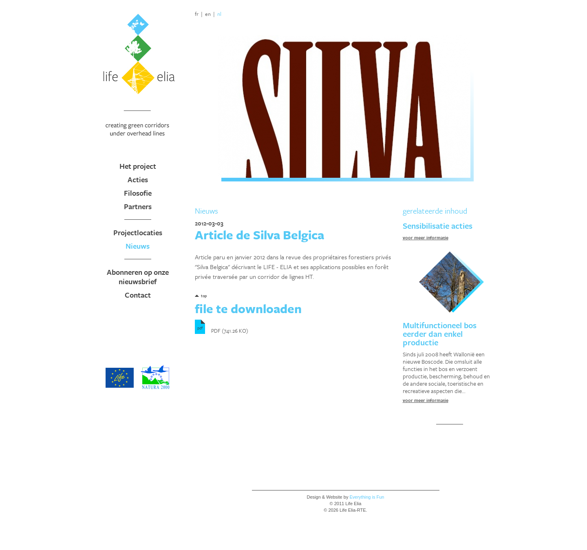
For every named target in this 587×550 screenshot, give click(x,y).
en (208, 14)
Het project (137, 166)
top (204, 295)
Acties (138, 179)
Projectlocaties (137, 232)
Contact (138, 294)
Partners (138, 206)
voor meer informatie (425, 237)
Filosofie (138, 193)
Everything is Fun (366, 497)
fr (197, 14)
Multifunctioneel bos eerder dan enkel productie (440, 333)
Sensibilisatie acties (437, 226)
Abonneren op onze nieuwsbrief (138, 277)
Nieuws (138, 246)
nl (219, 14)
